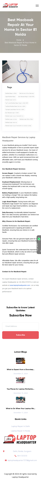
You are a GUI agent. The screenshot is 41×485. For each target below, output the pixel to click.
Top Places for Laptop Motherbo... (20, 389)
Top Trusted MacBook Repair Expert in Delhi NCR (16, 103)
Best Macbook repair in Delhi (12, 112)
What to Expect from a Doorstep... (20, 369)
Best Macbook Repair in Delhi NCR (26, 96)
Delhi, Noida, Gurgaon (22, 451)
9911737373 (20, 456)
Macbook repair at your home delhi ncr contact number (18, 125)
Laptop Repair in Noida (20, 431)
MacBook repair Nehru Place (26, 119)
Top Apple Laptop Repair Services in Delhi (14, 109)
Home (18, 40)
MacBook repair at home (11, 119)
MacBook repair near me (11, 122)
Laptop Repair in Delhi (20, 426)
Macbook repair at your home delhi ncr (14, 116)
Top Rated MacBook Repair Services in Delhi (15, 106)
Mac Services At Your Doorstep (26, 93)
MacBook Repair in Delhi (11, 93)
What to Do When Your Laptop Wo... (20, 408)
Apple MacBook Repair (10, 96)
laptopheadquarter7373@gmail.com (20, 460)
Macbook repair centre (10, 100)
